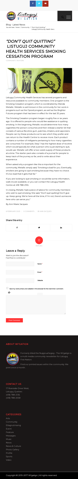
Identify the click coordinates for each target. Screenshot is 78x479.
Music (9, 439)
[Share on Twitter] (39, 227)
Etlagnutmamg (13, 425)
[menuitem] (61, 17)
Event (9, 429)
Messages (11, 435)
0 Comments (28, 211)
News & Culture (13, 446)
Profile (9, 453)
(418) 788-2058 (13, 398)
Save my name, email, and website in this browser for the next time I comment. (36, 289)
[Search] (61, 17)
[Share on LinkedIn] (61, 227)
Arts (8, 418)
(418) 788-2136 (13, 395)
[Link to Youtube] (45, 4)
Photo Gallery (12, 449)
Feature (20, 60)
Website (40, 280)
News (8, 442)
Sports (9, 456)
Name (40, 264)
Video (8, 460)
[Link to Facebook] (33, 4)
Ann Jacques (46, 211)
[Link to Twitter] (39, 4)
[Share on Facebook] (17, 227)
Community (11, 60)
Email (39, 272)
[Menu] (67, 17)
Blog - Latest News (15, 24)
